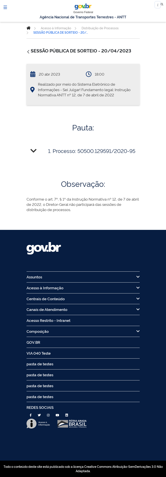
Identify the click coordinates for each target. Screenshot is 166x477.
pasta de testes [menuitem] (40, 363)
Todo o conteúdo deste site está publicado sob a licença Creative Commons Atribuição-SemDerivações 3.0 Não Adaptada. (83, 468)
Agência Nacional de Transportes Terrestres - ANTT (83, 16)
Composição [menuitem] (83, 331)
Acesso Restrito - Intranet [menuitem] (48, 320)
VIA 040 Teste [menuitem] (39, 353)
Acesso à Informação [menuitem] (83, 287)
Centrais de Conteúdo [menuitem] (83, 298)
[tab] (83, 150)
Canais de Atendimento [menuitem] (83, 309)
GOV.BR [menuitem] (33, 342)
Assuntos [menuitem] (83, 276)
